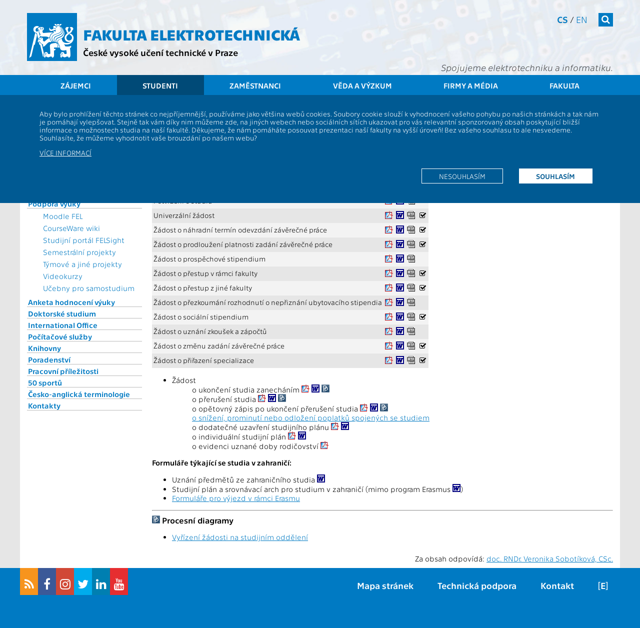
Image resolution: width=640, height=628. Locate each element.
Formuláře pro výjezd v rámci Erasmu (236, 498)
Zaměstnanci (255, 85)
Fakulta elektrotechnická (191, 34)
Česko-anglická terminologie (79, 394)
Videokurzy (62, 276)
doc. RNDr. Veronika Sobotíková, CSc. (549, 558)
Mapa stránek (385, 585)
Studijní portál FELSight (83, 240)
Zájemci (75, 85)
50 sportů (45, 382)
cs (562, 19)
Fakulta (565, 85)
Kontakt (557, 585)
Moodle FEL (62, 216)
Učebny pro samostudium (88, 288)
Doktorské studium (62, 313)
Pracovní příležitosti (63, 371)
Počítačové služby (60, 336)
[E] (603, 585)
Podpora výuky (54, 203)
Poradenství (49, 359)
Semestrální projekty (79, 252)
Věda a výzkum (362, 85)
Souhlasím (555, 176)
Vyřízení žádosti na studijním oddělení (240, 537)
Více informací (66, 152)
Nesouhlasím (462, 176)
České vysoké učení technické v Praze (160, 52)
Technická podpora (477, 585)
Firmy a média (471, 85)
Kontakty (44, 405)
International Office (63, 325)
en (582, 19)
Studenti (160, 85)
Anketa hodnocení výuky (71, 302)
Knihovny (44, 348)
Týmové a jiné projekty (82, 264)
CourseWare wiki (71, 228)
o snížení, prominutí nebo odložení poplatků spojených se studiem (311, 417)
